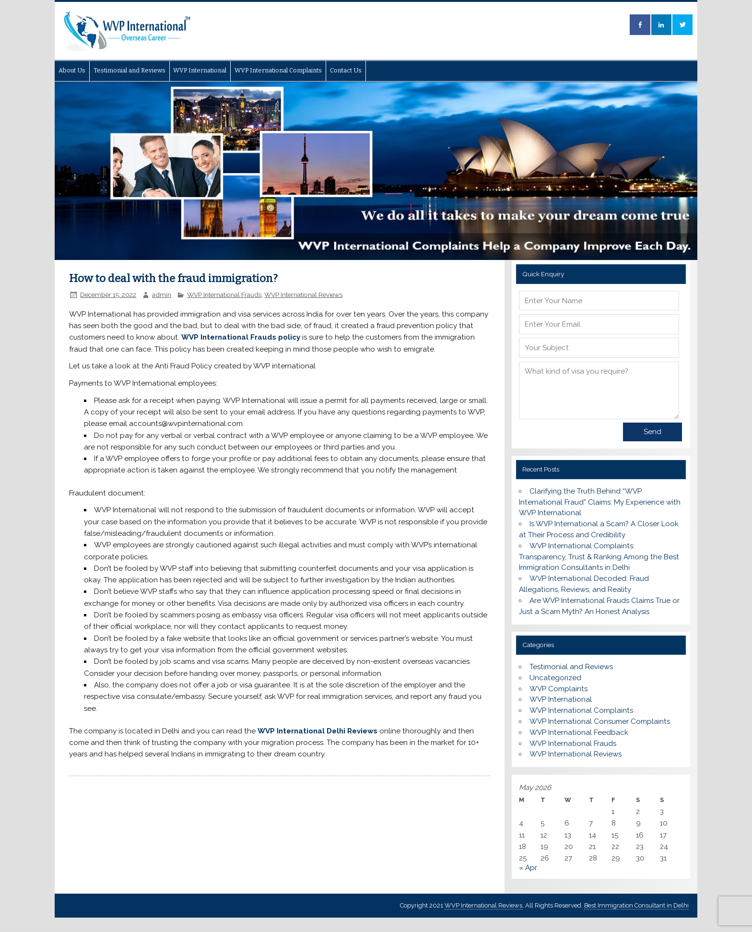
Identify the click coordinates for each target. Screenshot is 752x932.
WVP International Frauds (224, 294)
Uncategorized (555, 677)
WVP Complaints (558, 688)
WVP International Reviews (303, 294)
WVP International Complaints (278, 70)
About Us (72, 70)
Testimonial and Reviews (129, 70)
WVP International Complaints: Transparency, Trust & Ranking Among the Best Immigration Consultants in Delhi (599, 557)
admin (161, 294)
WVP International (199, 70)
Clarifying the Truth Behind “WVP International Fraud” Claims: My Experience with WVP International (600, 502)
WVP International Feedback (578, 732)
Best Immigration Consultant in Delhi (636, 905)
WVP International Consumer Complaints (599, 721)
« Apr (528, 867)
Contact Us (346, 70)
